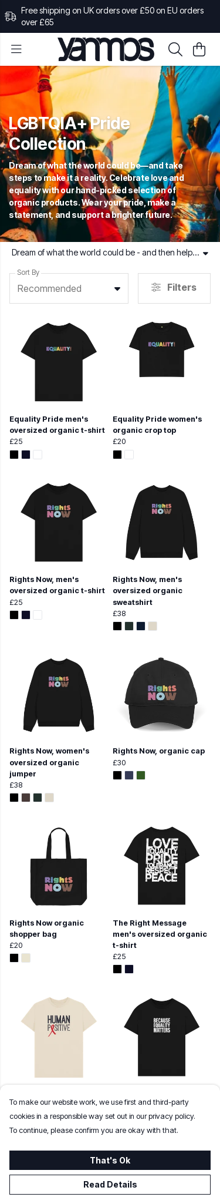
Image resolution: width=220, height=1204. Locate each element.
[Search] (175, 49)
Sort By (28, 272)
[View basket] (199, 49)
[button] (117, 288)
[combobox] (68, 288)
